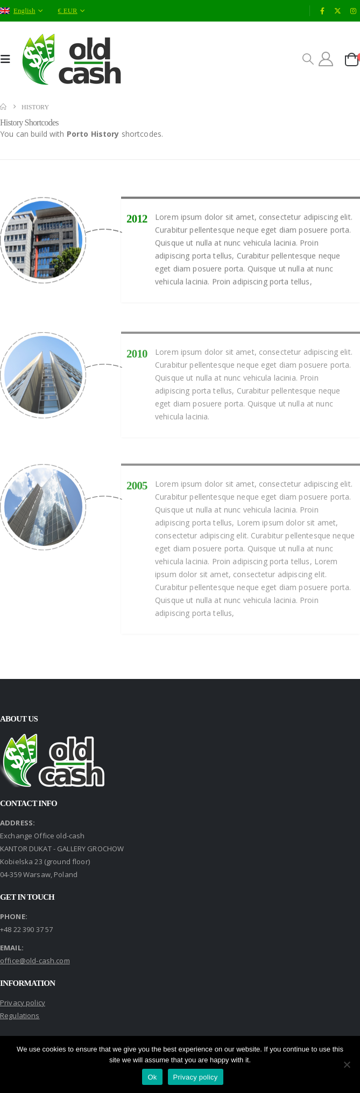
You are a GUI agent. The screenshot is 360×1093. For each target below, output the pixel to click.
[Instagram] (353, 11)
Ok (152, 1077)
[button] (8, 59)
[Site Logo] (72, 59)
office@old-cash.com (35, 960)
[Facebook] (322, 11)
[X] (338, 11)
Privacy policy (22, 1002)
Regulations (20, 1015)
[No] (346, 1064)
